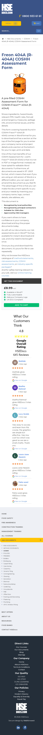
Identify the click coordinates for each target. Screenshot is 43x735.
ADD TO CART (21, 305)
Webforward (28, 721)
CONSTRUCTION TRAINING (12, 527)
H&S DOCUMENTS (9, 540)
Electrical (6, 581)
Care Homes (7, 566)
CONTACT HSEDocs (9, 630)
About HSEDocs (21, 664)
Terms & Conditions (21, 667)
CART (36, 23)
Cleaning (6, 576)
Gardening (6, 587)
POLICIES (6, 553)
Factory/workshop (9, 584)
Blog (21, 652)
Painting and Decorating (11, 597)
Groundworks (7, 589)
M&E (4, 592)
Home (21, 662)
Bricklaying (7, 561)
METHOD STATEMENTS (11, 548)
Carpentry (6, 568)
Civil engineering (8, 574)
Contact (21, 670)
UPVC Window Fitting (10, 604)
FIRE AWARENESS (9, 522)
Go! (38, 31)
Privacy (21, 691)
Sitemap (21, 655)
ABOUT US (6, 616)
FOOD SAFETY (7, 518)
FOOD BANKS (7, 625)
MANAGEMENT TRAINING (11, 531)
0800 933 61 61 (31, 16)
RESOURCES (7, 621)
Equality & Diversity (21, 697)
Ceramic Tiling (8, 571)
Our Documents (21, 650)
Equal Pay (21, 699)
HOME (4, 514)
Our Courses (21, 647)
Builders (6, 558)
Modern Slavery (21, 694)
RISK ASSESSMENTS (10, 545)
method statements (23, 258)
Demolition (7, 579)
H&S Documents (14, 39)
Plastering (6, 599)
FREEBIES (6, 556)
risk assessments (10, 261)
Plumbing (6, 602)
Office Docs (7, 594)
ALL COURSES (7, 536)
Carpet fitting (7, 563)
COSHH (27, 39)
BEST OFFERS (7, 612)
